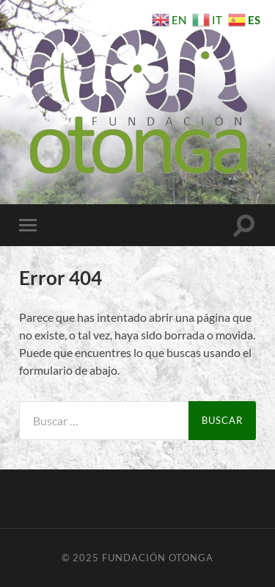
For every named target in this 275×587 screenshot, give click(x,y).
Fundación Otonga (157, 557)
